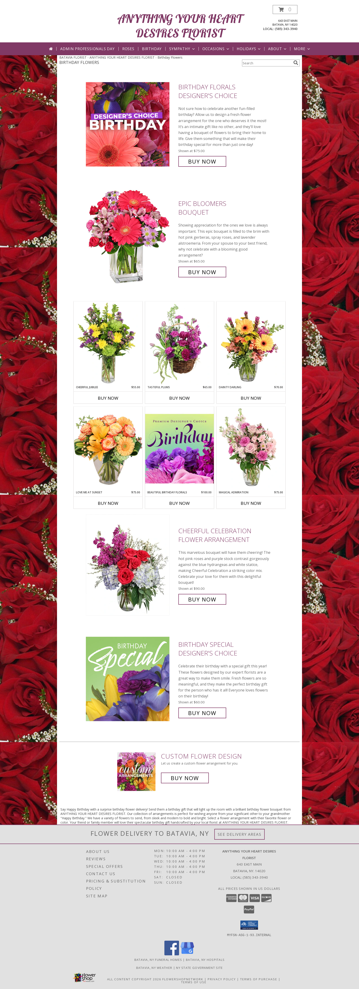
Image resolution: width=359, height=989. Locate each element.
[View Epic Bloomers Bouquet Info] (131, 238)
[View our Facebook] (171, 954)
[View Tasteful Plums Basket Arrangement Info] (179, 343)
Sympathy (182, 48)
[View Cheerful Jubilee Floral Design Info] (108, 343)
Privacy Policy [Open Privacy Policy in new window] (222, 979)
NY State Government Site (199, 967)
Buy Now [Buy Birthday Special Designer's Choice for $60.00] (202, 713)
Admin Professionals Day (87, 48)
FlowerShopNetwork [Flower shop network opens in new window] (182, 979)
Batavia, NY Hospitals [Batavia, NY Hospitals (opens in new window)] (205, 959)
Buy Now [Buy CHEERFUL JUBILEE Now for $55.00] (108, 398)
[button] (285, 9)
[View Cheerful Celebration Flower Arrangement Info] (131, 565)
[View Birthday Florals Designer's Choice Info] (131, 124)
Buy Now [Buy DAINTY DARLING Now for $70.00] (251, 398)
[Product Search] (266, 63)
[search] (295, 62)
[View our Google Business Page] (187, 954)
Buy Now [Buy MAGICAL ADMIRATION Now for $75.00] (251, 503)
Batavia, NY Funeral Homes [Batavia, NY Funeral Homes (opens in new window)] (158, 959)
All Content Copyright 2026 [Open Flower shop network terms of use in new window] (134, 979)
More (302, 48)
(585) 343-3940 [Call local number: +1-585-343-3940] (286, 29)
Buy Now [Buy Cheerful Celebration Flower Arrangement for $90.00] (202, 599)
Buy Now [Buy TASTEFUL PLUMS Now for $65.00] (179, 398)
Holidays (249, 48)
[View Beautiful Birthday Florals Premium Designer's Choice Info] (179, 448)
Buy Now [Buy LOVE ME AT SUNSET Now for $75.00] (108, 503)
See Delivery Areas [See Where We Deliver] (239, 834)
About (277, 48)
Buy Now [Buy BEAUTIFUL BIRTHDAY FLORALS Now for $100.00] (179, 503)
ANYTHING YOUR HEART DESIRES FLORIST (179, 25)
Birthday (152, 48)
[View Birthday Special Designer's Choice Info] (131, 679)
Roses (128, 48)
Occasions (216, 48)
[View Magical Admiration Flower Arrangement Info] (251, 448)
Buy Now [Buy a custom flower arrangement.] (185, 778)
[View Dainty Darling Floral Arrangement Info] (251, 343)
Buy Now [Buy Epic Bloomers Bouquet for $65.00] (202, 272)
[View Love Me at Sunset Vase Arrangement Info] (108, 448)
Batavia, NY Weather (154, 967)
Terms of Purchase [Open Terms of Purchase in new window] (258, 979)
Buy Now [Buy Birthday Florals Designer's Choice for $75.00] (202, 161)
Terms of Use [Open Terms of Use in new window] (194, 982)
